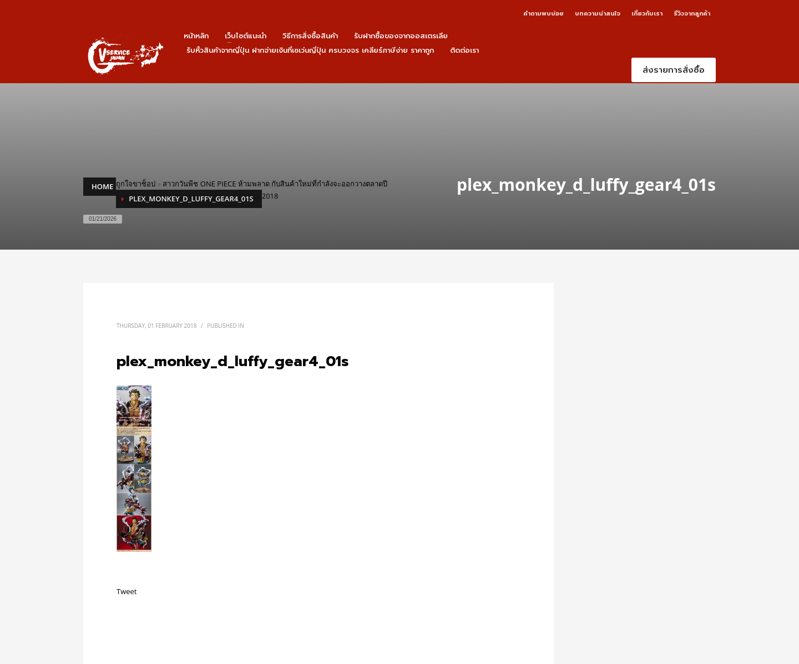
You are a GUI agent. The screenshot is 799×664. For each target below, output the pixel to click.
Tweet (126, 591)
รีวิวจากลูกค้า (692, 13)
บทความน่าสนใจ (597, 13)
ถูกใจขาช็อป (135, 184)
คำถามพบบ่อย (543, 13)
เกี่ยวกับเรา (647, 13)
